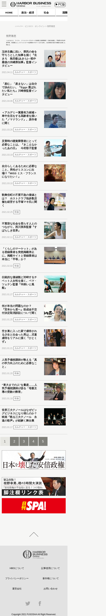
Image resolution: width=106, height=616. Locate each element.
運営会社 (17, 588)
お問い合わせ (51, 588)
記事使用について (50, 568)
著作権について (50, 578)
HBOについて (17, 568)
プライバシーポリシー (17, 578)
